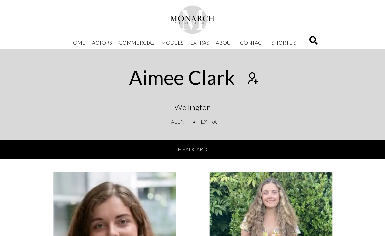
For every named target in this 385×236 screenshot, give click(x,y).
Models (172, 42)
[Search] (313, 42)
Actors (102, 42)
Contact (252, 42)
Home (77, 42)
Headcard (192, 149)
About (224, 42)
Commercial (136, 42)
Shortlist (285, 42)
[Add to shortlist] (252, 79)
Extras (199, 42)
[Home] (192, 19)
